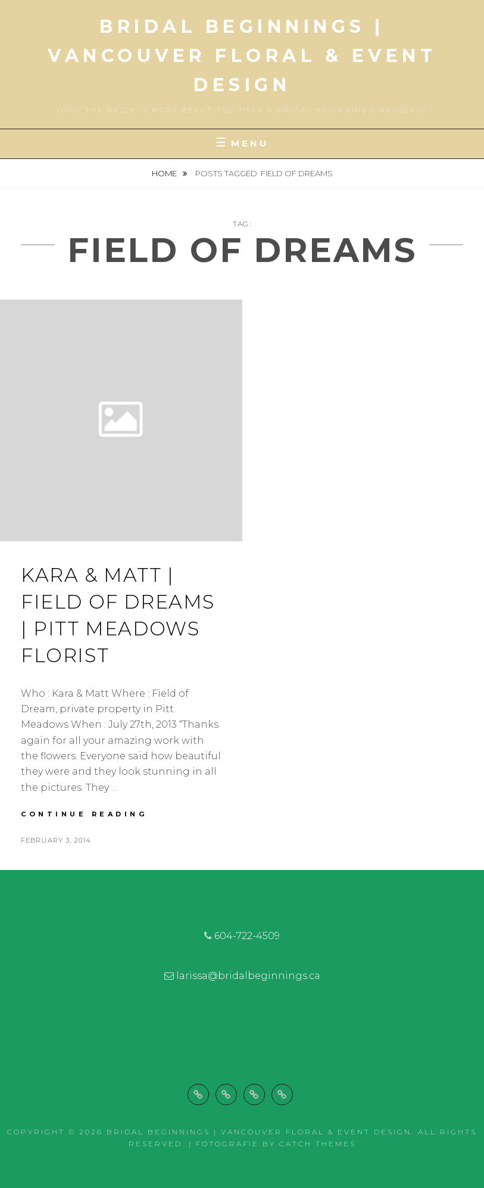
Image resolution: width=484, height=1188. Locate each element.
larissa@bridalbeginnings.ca (248, 975)
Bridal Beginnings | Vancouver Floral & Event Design (242, 55)
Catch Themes (317, 1143)
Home (165, 173)
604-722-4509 (247, 935)
